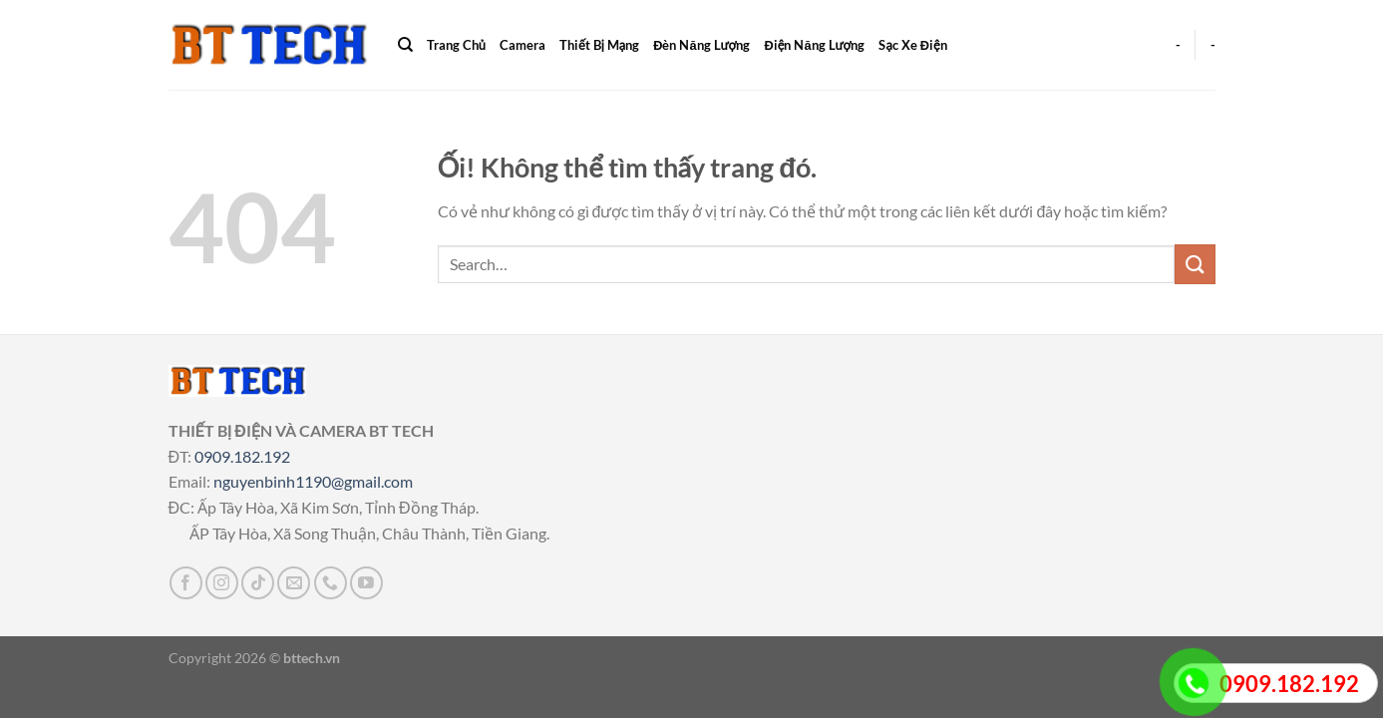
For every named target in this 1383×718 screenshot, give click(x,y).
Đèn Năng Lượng (701, 45)
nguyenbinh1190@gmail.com (313, 481)
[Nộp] (1194, 263)
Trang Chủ (456, 45)
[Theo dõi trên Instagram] (221, 582)
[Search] (405, 45)
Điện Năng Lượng (814, 45)
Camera (522, 45)
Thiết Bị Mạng (599, 45)
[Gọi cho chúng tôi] (330, 582)
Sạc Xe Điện (912, 45)
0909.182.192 (242, 456)
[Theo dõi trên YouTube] (366, 582)
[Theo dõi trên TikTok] (257, 582)
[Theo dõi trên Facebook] (186, 582)
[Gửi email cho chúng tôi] (293, 582)
